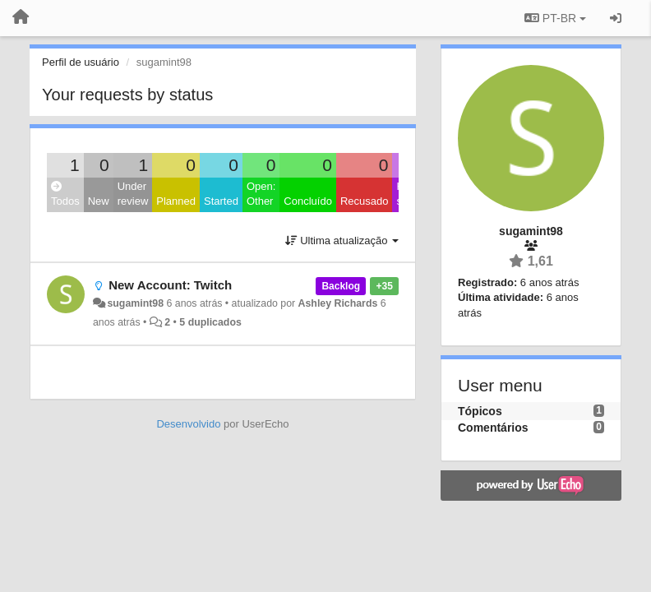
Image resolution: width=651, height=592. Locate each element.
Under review (133, 194)
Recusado (364, 201)
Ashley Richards (338, 303)
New (98, 201)
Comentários (493, 427)
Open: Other (261, 194)
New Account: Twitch (170, 285)
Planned (176, 201)
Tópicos (480, 411)
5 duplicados (210, 322)
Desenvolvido (188, 424)
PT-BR (555, 18)
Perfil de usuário (80, 62)
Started (221, 201)
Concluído (308, 201)
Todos (65, 194)
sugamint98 (135, 303)
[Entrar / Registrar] (615, 18)
